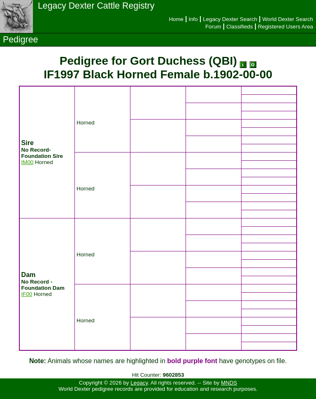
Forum (213, 26)
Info (193, 19)
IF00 (27, 294)
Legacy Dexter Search (230, 19)
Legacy (139, 383)
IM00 (27, 162)
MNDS (229, 383)
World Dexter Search (288, 19)
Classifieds (239, 26)
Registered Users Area (285, 26)
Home (176, 19)
